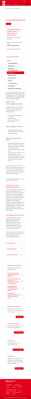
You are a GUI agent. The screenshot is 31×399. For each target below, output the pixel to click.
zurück (8, 23)
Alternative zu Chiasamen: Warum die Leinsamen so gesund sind (13, 274)
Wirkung (10, 80)
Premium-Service (9, 384)
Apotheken (15, 4)
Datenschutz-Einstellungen (11, 389)
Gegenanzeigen (11, 72)
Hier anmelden (19, 368)
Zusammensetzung (12, 83)
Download (8, 387)
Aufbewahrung (11, 66)
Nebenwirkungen (12, 75)
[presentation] (24, 4)
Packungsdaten (11, 86)
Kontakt (14, 387)
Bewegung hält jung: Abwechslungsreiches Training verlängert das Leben (12, 288)
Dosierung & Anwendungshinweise (13, 69)
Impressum (17, 384)
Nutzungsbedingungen (18, 385)
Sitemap (19, 387)
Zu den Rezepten (18, 332)
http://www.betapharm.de (13, 45)
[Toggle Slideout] (24, 2)
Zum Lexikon (19, 317)
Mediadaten (8, 392)
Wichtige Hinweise (12, 78)
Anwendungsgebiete (12, 63)
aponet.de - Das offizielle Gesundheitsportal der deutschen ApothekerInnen (11, 1)
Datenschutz (8, 385)
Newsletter (14, 393)
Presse (20, 391)
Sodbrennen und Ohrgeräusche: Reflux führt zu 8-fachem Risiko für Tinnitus (13, 295)
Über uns (7, 393)
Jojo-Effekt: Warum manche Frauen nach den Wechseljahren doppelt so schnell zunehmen (13, 281)
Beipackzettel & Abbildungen (14, 88)
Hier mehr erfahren (18, 349)
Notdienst (8, 4)
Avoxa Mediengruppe (17, 392)
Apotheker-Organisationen (11, 391)
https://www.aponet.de (10, 381)
